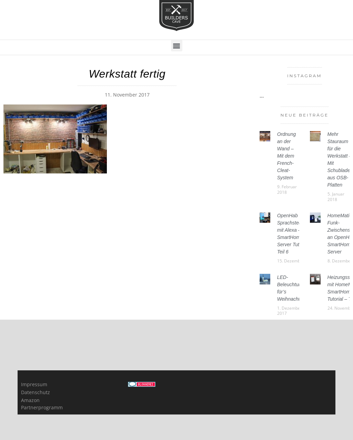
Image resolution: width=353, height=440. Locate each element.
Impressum (34, 384)
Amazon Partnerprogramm (41, 404)
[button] (176, 45)
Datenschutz (35, 392)
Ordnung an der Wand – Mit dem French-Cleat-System (286, 155)
